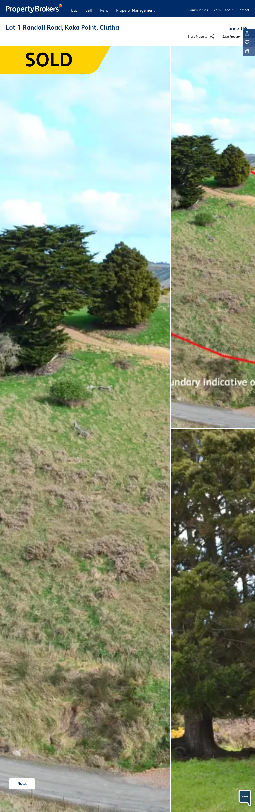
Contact (243, 10)
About (229, 10)
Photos (22, 783)
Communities (198, 10)
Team (216, 10)
